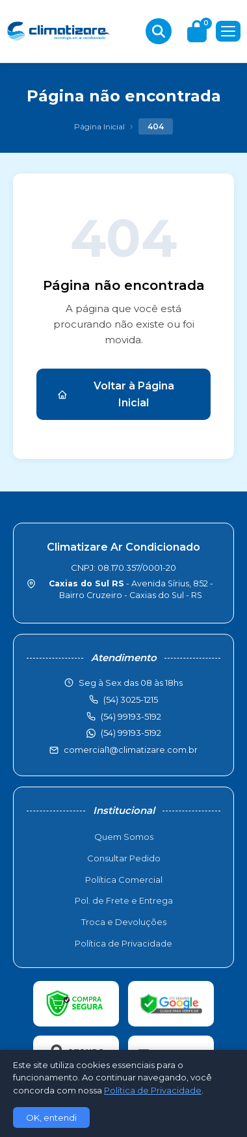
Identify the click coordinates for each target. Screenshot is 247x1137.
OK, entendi (51, 1117)
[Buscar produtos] (159, 31)
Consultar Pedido (124, 858)
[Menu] (228, 31)
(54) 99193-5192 (131, 732)
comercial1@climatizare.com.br (131, 749)
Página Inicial (99, 126)
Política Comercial (123, 879)
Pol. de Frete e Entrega (124, 900)
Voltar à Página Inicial (115, 394)
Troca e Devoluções (123, 922)
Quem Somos (123, 836)
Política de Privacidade (123, 943)
